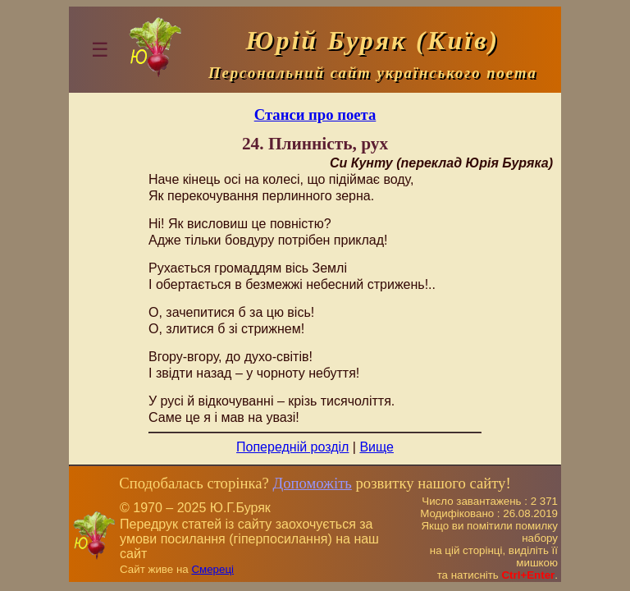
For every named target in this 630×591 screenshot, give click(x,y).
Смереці (212, 569)
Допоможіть (311, 483)
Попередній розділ (292, 447)
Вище (376, 447)
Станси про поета (315, 114)
